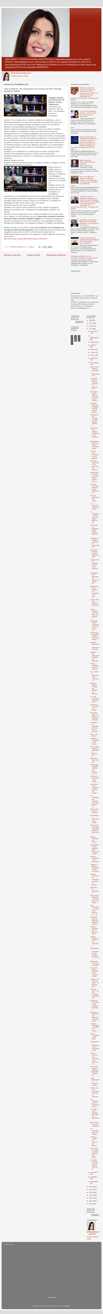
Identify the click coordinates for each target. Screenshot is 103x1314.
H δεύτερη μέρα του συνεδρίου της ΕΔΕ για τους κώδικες (94, 407)
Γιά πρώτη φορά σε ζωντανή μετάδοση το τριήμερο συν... (94, 384)
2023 (90, 1195)
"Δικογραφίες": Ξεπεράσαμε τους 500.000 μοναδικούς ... (94, 953)
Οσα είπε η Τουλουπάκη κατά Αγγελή (94, 778)
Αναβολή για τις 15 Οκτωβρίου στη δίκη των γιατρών (94, 788)
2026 (90, 1204)
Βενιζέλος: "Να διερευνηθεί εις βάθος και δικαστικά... (94, 656)
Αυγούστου (94, 358)
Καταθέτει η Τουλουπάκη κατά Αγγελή (94, 741)
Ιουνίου (93, 352)
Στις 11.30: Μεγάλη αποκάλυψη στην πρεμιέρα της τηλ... (94, 972)
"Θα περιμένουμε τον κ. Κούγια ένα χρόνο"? (94, 1103)
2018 (90, 326)
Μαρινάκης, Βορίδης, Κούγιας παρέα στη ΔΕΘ (94, 553)
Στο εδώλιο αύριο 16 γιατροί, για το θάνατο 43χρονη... (94, 716)
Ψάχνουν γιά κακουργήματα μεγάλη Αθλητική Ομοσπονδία (94, 829)
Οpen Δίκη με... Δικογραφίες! (94, 890)
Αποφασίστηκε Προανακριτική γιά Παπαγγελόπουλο (94, 1046)
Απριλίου (93, 345)
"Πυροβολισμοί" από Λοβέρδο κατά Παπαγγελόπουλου (94, 849)
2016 (90, 320)
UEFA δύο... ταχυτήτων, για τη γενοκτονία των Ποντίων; (94, 465)
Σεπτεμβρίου (95, 363)
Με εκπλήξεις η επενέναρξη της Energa (94, 819)
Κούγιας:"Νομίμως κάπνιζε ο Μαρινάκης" (94, 603)
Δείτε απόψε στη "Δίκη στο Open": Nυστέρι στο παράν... (94, 1153)
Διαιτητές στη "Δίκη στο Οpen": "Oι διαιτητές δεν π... (94, 982)
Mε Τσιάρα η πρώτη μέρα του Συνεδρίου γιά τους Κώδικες (94, 396)
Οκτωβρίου (94, 1172)
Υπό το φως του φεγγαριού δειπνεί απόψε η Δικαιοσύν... (94, 530)
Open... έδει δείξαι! (94, 735)
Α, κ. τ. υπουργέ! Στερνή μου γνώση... (94, 506)
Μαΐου (93, 349)
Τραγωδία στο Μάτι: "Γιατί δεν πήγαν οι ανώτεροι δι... (94, 1164)
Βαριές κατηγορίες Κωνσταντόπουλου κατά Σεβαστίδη (87, 162)
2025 (90, 1201)
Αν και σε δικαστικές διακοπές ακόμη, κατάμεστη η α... (94, 488)
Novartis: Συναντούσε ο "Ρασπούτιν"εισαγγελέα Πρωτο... (94, 879)
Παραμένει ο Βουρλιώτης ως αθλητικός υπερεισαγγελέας (94, 1016)
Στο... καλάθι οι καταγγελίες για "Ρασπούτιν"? (94, 676)
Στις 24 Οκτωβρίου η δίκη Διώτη (94, 1036)
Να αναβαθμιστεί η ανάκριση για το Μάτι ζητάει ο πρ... (94, 801)
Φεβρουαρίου (94, 337)
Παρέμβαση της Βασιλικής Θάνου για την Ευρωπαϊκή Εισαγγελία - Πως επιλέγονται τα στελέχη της (89, 222)
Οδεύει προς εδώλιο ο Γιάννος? (94, 810)
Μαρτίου (93, 342)
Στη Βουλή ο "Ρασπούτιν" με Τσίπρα (94, 707)
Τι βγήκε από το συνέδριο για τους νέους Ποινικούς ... (94, 565)
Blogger (67, 1306)
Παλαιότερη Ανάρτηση (56, 255)
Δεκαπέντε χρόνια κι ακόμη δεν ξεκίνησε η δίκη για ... (94, 920)
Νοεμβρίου (94, 1177)
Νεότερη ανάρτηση (12, 255)
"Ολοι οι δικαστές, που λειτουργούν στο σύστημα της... (94, 1058)
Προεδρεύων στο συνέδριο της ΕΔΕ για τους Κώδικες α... (94, 420)
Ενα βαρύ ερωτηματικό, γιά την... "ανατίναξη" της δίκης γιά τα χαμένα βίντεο (84, 257)
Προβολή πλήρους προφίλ (19, 76)
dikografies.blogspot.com (22, 73)
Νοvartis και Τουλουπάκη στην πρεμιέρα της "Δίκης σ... (94, 1005)
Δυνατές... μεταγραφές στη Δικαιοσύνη (94, 859)
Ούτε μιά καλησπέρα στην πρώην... (94, 498)
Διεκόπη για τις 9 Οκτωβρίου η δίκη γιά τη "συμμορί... (94, 1092)
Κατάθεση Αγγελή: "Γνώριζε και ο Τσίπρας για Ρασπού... (94, 689)
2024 (90, 1198)
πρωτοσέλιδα (51, 1297)
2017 (90, 323)
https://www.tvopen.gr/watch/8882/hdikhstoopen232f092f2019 (25, 239)
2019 (90, 329)
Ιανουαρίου (94, 331)
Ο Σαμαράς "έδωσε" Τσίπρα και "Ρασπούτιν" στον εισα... (94, 625)
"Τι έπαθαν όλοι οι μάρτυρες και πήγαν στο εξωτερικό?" (94, 1114)
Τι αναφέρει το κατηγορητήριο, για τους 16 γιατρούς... (94, 727)
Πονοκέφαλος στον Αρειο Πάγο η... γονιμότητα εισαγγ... (94, 445)
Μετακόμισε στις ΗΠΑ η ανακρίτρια (94, 963)
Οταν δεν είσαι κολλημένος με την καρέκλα (94, 454)
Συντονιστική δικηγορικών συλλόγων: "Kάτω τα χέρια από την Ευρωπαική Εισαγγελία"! (88, 113)
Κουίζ (72, 127)
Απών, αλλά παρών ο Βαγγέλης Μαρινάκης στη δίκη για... (94, 1071)
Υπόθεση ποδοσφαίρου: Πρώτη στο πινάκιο (94, 1027)
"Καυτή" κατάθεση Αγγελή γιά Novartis (94, 666)
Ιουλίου (93, 355)
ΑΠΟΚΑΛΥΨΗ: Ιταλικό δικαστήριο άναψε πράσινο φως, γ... (94, 477)
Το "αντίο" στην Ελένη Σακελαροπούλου (94, 699)
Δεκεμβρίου (94, 1181)
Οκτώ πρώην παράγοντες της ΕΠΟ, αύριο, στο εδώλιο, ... (94, 899)
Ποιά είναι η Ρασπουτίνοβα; (94, 760)
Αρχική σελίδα (33, 255)
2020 (90, 1187)
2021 (90, 1189)
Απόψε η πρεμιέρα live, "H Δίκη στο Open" (94, 930)
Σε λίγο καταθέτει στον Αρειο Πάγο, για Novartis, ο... (94, 614)
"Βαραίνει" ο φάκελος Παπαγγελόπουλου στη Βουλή (94, 868)
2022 (90, 1192)
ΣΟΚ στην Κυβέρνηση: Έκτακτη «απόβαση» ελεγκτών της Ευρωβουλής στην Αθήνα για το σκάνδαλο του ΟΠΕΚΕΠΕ (89, 180)
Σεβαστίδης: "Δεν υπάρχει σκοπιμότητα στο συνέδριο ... (94, 433)
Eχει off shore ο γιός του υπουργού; (94, 1124)
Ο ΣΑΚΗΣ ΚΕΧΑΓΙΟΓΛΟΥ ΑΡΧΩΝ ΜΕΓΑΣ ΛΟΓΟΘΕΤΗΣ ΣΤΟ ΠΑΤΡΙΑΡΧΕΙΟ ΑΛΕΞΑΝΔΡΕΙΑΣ (89, 240)
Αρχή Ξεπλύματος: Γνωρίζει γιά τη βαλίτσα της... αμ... (94, 910)
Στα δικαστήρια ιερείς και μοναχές (94, 1131)
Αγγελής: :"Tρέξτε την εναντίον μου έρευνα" (93, 1141)
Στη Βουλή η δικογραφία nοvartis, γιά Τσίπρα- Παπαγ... (94, 636)
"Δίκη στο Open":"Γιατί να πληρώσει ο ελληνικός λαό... (94, 993)
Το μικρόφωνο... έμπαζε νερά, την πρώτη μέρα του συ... (94, 517)
